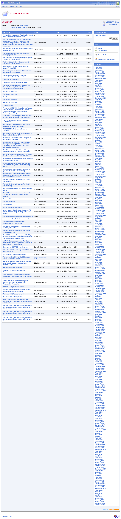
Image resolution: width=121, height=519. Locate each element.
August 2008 (99, 412)
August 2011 (99, 353)
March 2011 (98, 361)
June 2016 (98, 259)
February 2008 (99, 422)
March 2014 (98, 303)
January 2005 (99, 482)
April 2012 (98, 340)
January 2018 (99, 228)
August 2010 (99, 373)
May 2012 (98, 339)
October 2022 (99, 135)
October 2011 (99, 350)
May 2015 (98, 280)
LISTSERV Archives (112, 22)
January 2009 (99, 404)
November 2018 (100, 212)
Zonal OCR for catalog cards (12, 297)
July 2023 (98, 121)
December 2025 (100, 73)
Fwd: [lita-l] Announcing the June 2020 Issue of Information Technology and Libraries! (17, 116)
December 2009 (100, 386)
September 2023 (100, 117)
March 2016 (98, 264)
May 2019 (98, 202)
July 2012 (98, 335)
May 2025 (98, 85)
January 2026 (99, 72)
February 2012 (99, 344)
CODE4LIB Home (111, 24)
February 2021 (99, 168)
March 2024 (98, 108)
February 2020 (99, 187)
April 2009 (98, 399)
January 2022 (99, 150)
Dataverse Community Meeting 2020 (15, 82)
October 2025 (99, 77)
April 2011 (98, 360)
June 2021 (98, 161)
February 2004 (99, 500)
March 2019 (98, 205)
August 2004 (99, 490)
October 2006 (99, 448)
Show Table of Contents (19, 27)
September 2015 (100, 274)
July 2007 (98, 433)
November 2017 (100, 231)
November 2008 (100, 407)
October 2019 (99, 194)
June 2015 (98, 278)
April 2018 (98, 223)
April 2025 (98, 87)
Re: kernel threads (9, 199)
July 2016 (98, 257)
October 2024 (99, 96)
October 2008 (99, 409)
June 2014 (98, 298)
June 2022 (98, 142)
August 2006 (99, 451)
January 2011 (99, 365)
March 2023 (98, 127)
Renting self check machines (12, 267)
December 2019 (100, 191)
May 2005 (98, 475)
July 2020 (98, 179)
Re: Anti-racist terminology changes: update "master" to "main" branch (17, 58)
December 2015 (100, 269)
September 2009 (100, 391)
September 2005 (100, 469)
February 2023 (99, 129)
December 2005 (100, 464)
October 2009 (99, 389)
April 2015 (98, 282)
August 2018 (99, 217)
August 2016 (99, 256)
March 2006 (98, 459)
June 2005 (98, 474)
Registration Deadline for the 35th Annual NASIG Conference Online (16, 258)
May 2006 (98, 456)
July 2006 (98, 453)
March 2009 (98, 401)
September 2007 (100, 430)
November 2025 (100, 75)
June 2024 (98, 103)
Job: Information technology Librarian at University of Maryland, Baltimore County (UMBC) (16, 164)
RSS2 (116, 509)
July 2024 (98, 101)
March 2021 (98, 166)
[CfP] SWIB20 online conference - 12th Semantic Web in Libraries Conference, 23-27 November (18, 301)
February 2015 (99, 285)
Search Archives (100, 32)
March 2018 (98, 225)
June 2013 (98, 318)
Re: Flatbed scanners (10, 91)
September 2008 (100, 410)
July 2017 (98, 238)
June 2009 (98, 396)
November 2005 (100, 466)
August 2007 (99, 431)
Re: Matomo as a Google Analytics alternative (18, 216)
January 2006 (99, 462)
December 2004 (100, 483)
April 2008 (98, 418)
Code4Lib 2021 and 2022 (11, 80)
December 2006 (100, 444)
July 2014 (98, 296)
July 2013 (98, 316)
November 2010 (100, 368)
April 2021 (98, 165)
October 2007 (99, 428)
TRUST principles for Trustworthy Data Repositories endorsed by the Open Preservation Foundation (15, 282)
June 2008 (98, 415)
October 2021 (99, 155)
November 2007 (100, 427)
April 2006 (98, 457)
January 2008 (99, 423)
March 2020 (98, 186)
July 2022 (98, 140)
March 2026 (98, 69)
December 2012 (100, 327)
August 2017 (99, 236)
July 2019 (98, 199)
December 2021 (100, 152)
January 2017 (99, 248)
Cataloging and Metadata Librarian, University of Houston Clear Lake (14, 76)
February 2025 (99, 90)
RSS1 (111, 509)
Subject (5, 32)
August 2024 (99, 100)
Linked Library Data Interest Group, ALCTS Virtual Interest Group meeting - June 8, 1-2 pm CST (17, 211)
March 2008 (98, 420)
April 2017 (98, 243)
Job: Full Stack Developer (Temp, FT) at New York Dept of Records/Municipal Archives (17, 155)
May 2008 (98, 417)
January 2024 (99, 111)
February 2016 (99, 265)
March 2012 (98, 342)
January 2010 (99, 384)
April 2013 (98, 321)
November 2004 (100, 485)
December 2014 (100, 288)
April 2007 (98, 438)
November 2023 (100, 114)
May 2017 (98, 241)
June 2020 (98, 181)
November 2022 (100, 134)
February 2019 (99, 207)
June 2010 (98, 376)
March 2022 (98, 147)
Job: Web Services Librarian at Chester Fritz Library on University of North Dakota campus (17, 194)
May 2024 (98, 104)
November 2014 (100, 290)
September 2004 (100, 488)
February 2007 (99, 441)
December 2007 (100, 425)
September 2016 (100, 254)
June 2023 (98, 122)
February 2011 (99, 363)
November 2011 (100, 348)
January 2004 (99, 501)
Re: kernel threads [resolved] (12, 207)
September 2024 (100, 98)
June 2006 (98, 454)
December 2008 (100, 405)
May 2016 (98, 261)
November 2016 (100, 251)
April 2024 (98, 106)
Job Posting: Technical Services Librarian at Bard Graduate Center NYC (17, 134)
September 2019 (100, 196)
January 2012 (99, 345)
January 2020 (99, 189)
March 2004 (98, 498)
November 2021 (100, 153)
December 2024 (100, 93)
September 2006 (100, 449)
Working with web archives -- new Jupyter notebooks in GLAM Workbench (17, 290)
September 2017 (100, 235)
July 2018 (98, 218)
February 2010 (99, 383)
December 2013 (100, 308)
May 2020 (98, 182)
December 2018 (100, 210)
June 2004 (98, 493)
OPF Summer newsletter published (14, 254)
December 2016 (100, 249)
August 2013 (99, 314)
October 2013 (99, 311)
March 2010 (98, 381)
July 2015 (98, 277)
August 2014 (99, 295)
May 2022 (98, 143)
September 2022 (100, 137)
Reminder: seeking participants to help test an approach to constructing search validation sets (17, 263)
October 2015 (99, 272)
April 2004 (98, 497)
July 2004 (98, 492)
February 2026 (99, 70)
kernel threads (7, 204)
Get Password (102, 50)
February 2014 (99, 305)
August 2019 (99, 197)
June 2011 (98, 357)
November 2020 (100, 173)
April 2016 (98, 262)
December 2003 (100, 503)
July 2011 (98, 355)
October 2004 (99, 487)
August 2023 (99, 119)
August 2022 (99, 139)
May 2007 (98, 436)
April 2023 (98, 126)
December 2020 (100, 171)
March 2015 (98, 283)
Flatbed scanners (8, 105)
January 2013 (99, 326)
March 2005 (98, 479)
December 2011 (100, 347)
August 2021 (99, 158)
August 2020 (99, 178)
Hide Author (24, 26)
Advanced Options (100, 35)
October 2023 (99, 116)
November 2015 (100, 270)
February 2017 (99, 246)
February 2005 (99, 480)
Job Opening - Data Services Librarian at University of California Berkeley (16, 125)
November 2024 (100, 95)
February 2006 (99, 461)
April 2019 (98, 204)
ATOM (105, 509)
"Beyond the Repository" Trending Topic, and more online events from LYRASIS (18, 36)
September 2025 (100, 78)
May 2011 (98, 358)
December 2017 (100, 230)
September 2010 (100, 371)
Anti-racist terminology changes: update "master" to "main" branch (16, 62)
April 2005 (98, 477)
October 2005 (99, 467)
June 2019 (98, 200)
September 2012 (100, 332)
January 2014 (99, 306)
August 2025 (99, 80)
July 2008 (98, 414)
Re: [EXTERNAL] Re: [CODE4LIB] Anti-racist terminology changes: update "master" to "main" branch (17, 307)
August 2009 (99, 392)
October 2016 (99, 252)
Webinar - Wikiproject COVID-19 (13, 287)
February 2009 (99, 402)
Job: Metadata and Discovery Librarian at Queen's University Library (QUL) (16, 170)
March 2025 (98, 88)
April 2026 (98, 67)
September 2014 (100, 293)
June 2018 (98, 220)
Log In (100, 48)
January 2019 (99, 209)
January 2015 (99, 287)
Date (58, 32)
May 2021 (98, 163)
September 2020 (100, 176)
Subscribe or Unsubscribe (106, 59)
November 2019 (100, 192)
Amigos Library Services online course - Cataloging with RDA (16, 54)
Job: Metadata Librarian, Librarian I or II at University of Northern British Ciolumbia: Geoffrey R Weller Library (17, 175)
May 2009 (98, 397)
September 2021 (100, 156)
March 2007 (98, 440)
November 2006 (100, 446)
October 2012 (99, 331)
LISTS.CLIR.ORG (6, 516)
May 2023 (98, 124)
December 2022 (100, 132)
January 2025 (99, 91)
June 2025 (98, 83)
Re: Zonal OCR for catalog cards (13, 294)
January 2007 (99, 443)
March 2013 (98, 322)
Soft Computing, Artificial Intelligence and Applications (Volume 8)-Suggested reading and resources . (17, 276)
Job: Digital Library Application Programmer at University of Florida (17, 138)
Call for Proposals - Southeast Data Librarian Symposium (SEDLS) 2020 (17, 71)
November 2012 (100, 329)
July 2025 (98, 82)
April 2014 (98, 301)
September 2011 (100, 352)
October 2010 (99, 370)
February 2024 (99, 109)
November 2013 (100, 309)
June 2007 (98, 435)
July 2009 (98, 394)
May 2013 (98, 319)
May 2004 (98, 495)
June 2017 (98, 239)
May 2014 (98, 300)
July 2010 (98, 374)
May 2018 (98, 222)
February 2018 (99, 226)
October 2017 (99, 233)
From (36, 32)
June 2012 (98, 337)
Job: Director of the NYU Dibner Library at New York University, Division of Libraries (17, 150)
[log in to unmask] (40, 258)
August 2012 (99, 334)
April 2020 (98, 184)
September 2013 (100, 313)
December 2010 (100, 366)
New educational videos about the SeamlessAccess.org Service (14, 222)
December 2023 (100, 113)
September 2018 (100, 215)
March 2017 (98, 244)
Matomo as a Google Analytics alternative (16, 219)
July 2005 (98, 472)
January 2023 (99, 130)
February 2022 (99, 148)
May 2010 (98, 378)
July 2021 (98, 160)
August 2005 (99, 470)
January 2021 (99, 169)
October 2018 (99, 213)
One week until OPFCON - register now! (16, 247)
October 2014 (99, 292)
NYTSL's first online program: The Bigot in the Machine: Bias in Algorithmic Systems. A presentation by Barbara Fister (17, 242)
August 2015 (99, 275)
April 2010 (98, 379)
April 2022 (98, 145)
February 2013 (99, 324)
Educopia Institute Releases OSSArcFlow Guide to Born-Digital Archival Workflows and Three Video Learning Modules (18, 86)
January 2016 (99, 267)
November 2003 (100, 505)
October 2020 (99, 174)
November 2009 (100, 387)
